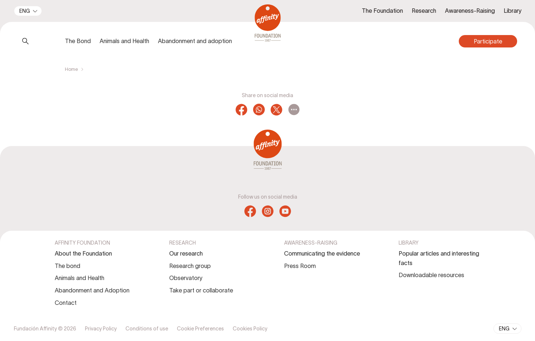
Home (71, 69)
